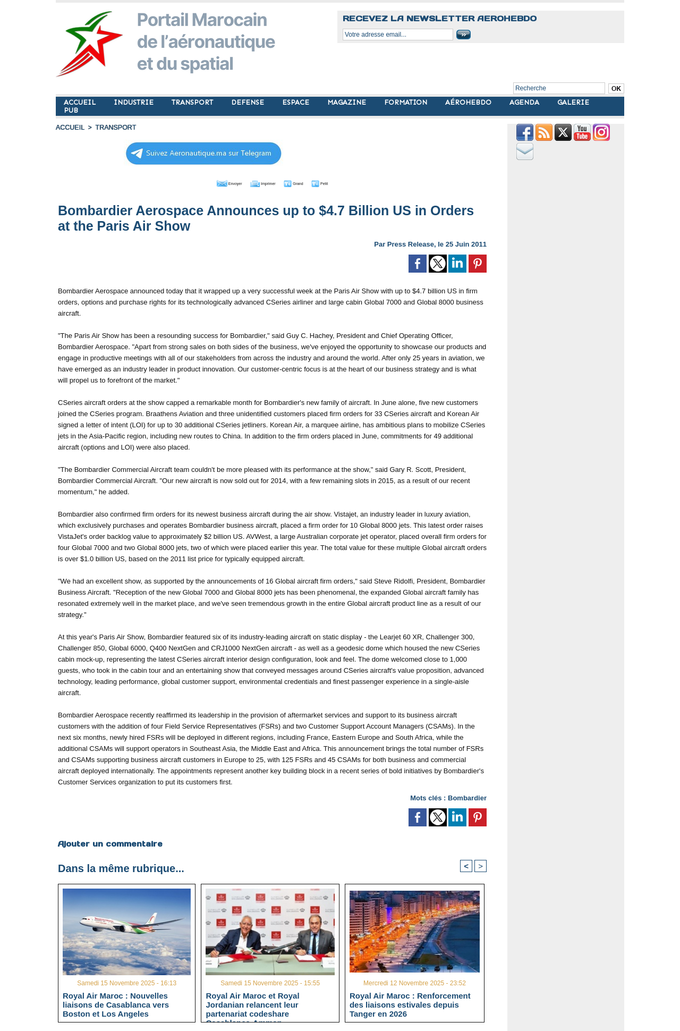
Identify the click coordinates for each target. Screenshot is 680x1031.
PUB (71, 110)
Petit (340, 182)
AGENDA (525, 102)
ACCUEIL (81, 102)
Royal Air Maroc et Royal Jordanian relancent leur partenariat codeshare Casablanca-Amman (252, 1004)
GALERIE (573, 102)
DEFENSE (248, 102)
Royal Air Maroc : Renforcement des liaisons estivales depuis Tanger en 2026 (410, 1004)
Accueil (69, 127)
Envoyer (212, 182)
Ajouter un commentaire (110, 843)
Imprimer (260, 182)
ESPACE (296, 102)
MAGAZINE (347, 102)
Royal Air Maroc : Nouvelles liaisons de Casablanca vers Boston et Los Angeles (116, 1004)
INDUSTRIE (135, 102)
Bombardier (467, 797)
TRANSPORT (193, 102)
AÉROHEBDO (469, 102)
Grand (304, 182)
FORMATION (406, 102)
